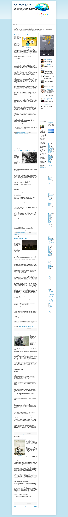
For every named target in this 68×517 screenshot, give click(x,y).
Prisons (49, 218)
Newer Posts (15, 506)
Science (49, 226)
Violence (49, 245)
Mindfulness (49, 206)
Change (17, 233)
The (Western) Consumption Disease (22, 34)
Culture (49, 161)
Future (24, 133)
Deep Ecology (50, 165)
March (50, 305)
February (50, 306)
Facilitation (49, 177)
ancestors (49, 255)
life (48, 262)
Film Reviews (50, 180)
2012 (49, 312)
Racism (49, 222)
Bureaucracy (50, 144)
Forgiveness (50, 183)
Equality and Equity (50, 175)
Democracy (49, 166)
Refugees (49, 223)
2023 (49, 275)
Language (49, 199)
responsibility (50, 266)
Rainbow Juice (22, 4)
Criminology (49, 160)
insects (49, 261)
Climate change (18, 133)
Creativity (49, 159)
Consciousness (50, 156)
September (50, 287)
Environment (50, 174)
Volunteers (49, 246)
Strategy (49, 236)
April (50, 304)
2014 (49, 310)
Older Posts (35, 506)
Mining (49, 207)
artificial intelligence (50, 257)
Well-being (49, 249)
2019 (49, 279)
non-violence (50, 264)
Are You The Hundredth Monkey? (21, 333)
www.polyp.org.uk (30, 47)
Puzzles (49, 220)
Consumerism (21, 133)
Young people (50, 253)
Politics (49, 216)
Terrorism (49, 241)
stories (49, 268)
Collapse (49, 150)
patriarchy (49, 265)
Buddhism (49, 143)
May (49, 303)
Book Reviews (50, 142)
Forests (49, 182)
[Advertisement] (25, 141)
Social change (30, 233)
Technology (49, 240)
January (50, 307)
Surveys (49, 237)
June (50, 290)
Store (17, 24)
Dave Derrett (20, 455)
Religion (49, 224)
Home (14, 24)
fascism (49, 260)
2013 (49, 311)
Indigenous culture (50, 195)
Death (49, 164)
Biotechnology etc (50, 141)
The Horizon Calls (50, 122)
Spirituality (49, 235)
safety (49, 267)
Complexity (25, 233)
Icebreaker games (50, 194)
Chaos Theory (17, 434)
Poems (49, 214)
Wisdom (49, 250)
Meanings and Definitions (50, 203)
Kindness (49, 198)
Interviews (49, 197)
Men (49, 205)
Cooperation (50, 158)
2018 (49, 280)
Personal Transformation (50, 213)
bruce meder (42, 128)
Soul (49, 234)
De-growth (49, 163)
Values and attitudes (16, 234)
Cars (49, 145)
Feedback (49, 178)
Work (49, 252)
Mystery (49, 209)
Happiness (49, 192)
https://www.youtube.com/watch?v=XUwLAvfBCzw (26, 326)
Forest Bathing (50, 181)
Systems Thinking (34, 233)
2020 (49, 278)
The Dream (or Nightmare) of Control (22, 438)
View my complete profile (43, 167)
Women (49, 251)
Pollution (49, 217)
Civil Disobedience (50, 148)
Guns (49, 191)
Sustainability (26, 133)
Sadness (49, 225)
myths (49, 263)
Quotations (49, 221)
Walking (49, 248)
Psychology (49, 219)
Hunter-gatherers (50, 193)
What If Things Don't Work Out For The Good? (24, 150)
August (50, 288)
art (48, 256)
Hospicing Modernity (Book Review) (48, 89)
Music (49, 208)
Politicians (49, 215)
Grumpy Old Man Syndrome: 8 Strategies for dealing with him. (48, 59)
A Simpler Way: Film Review (20, 238)
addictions (49, 254)
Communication (50, 151)
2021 (49, 277)
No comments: (24, 132)
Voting (49, 247)
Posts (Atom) (19, 507)
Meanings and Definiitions (50, 201)
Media (49, 204)
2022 (49, 276)
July (49, 289)
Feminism (49, 179)
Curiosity (49, 162)
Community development (21, 233)
